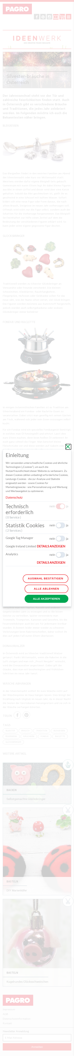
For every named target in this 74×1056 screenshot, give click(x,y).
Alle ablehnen (46, 588)
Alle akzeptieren (46, 598)
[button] (52, 546)
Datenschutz (14, 497)
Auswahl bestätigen (45, 578)
